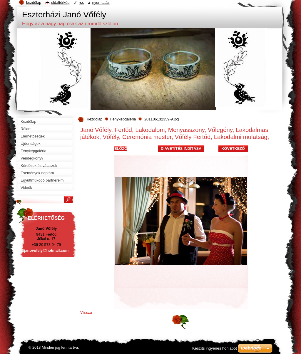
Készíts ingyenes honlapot (214, 348)
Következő (233, 148)
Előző (120, 148)
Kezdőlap (94, 119)
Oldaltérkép (60, 2)
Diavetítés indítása (181, 148)
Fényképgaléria (123, 119)
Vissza (86, 312)
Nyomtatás (101, 2)
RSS (81, 2)
